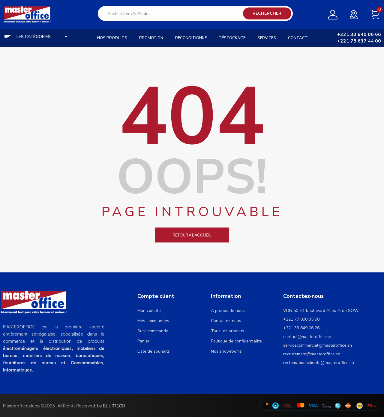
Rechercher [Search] (267, 13)
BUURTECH (114, 405)
